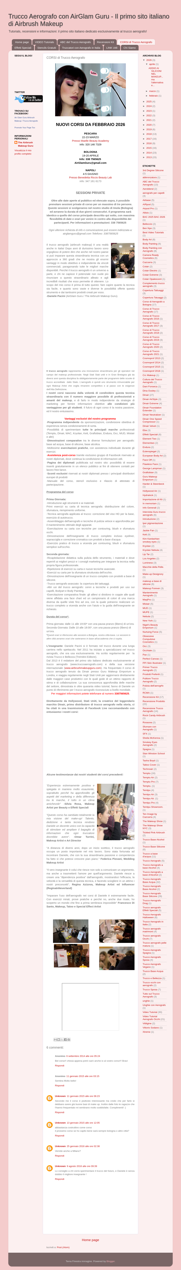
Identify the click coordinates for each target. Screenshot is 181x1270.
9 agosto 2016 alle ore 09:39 (82, 1166)
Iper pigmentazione (153, 523)
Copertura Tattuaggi (153, 290)
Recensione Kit (151, 697)
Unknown (60, 1096)
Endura (146, 447)
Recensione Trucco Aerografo (153, 709)
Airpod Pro (148, 208)
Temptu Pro (149, 781)
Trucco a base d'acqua (150, 855)
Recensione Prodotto (154, 701)
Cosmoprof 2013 (151, 358)
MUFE (146, 612)
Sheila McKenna (151, 738)
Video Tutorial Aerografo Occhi (151, 1018)
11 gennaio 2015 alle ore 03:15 (82, 1076)
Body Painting (150, 243)
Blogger (110, 1261)
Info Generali (149, 507)
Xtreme (146, 1032)
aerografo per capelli (153, 193)
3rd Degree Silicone (153, 170)
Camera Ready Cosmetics (151, 256)
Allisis (146, 212)
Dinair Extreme (150, 403)
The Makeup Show (153, 821)
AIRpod (147, 204)
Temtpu (146, 790)
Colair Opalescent (152, 279)
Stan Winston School (154, 753)
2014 (149, 152)
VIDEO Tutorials (44, 42)
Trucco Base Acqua (153, 971)
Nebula (146, 616)
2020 (149, 125)
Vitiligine (147, 1023)
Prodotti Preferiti (151, 674)
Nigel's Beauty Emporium (150, 626)
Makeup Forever (151, 588)
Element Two (149, 438)
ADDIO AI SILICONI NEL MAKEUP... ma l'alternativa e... (156, 77)
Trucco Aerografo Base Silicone (152, 895)
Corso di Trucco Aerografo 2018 (151, 331)
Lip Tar (146, 554)
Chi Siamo (130, 47)
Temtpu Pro (149, 802)
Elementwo (148, 443)
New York (148, 620)
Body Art (147, 239)
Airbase (147, 200)
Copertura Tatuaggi (153, 297)
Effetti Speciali (22, 47)
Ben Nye (147, 228)
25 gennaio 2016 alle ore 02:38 (83, 1146)
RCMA (146, 692)
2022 (149, 115)
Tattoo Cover (149, 764)
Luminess (148, 562)
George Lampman (152, 468)
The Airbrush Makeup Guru (25, 144)
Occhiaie (147, 650)
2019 (149, 129)
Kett (145, 534)
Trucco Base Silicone (154, 846)
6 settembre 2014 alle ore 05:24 (83, 1056)
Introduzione (149, 519)
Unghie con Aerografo (154, 1005)
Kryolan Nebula (151, 550)
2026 (149, 60)
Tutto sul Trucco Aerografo (151, 995)
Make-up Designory (153, 574)
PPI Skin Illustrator (152, 663)
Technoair (148, 769)
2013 (149, 157)
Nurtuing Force (150, 632)
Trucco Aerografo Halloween (152, 916)
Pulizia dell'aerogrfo (153, 685)
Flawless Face (150, 464)
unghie (146, 1001)
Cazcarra (147, 262)
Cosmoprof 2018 (151, 371)
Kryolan (147, 546)
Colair (146, 266)
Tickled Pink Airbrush (154, 832)
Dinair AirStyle (150, 399)
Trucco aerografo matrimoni (152, 930)
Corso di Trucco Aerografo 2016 (151, 317)
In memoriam (150, 503)
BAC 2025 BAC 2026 (154, 217)
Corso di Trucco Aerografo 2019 (151, 338)
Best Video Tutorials (153, 232)
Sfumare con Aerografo (149, 728)
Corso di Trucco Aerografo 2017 (151, 324)
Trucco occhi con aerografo (152, 984)
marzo (152, 91)
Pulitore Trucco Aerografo (151, 680)
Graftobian (148, 472)
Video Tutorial (150, 1012)
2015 (149, 148)
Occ (145, 646)
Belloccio (147, 224)
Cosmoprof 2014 (151, 362)
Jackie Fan (148, 530)
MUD (145, 608)
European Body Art (153, 455)
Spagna (147, 749)
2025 (149, 101)
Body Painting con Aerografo (152, 249)
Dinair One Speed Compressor (152, 420)
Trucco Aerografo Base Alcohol (152, 887)
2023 (149, 111)
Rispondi (59, 1065)
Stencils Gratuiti (46, 47)
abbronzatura (150, 177)
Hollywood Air (150, 491)
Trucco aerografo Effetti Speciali (152, 909)
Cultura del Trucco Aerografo (152, 381)
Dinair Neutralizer (152, 414)
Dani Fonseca (150, 386)
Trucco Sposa (150, 989)
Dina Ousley (149, 390)
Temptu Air (148, 777)
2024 (149, 106)
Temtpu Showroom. (153, 807)
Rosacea (147, 722)
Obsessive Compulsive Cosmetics (149, 639)
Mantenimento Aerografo (150, 594)
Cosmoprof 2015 (151, 366)
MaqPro (147, 599)
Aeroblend (148, 189)
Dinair (146, 395)
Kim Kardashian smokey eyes (151, 540)
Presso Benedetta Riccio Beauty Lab (90, 177)
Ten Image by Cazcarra (150, 815)
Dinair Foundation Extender (152, 409)
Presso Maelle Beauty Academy (90, 140)
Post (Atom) (63, 1247)
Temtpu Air (148, 794)
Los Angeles (149, 558)
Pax (145, 654)
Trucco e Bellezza (152, 978)
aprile (152, 64)
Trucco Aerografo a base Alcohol (153, 866)
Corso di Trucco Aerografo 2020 (151, 345)
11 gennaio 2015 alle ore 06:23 (83, 1096)
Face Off (147, 460)
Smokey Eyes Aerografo (150, 743)
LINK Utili (111, 47)
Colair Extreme (150, 274)
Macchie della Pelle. (153, 567)
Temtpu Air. (148, 798)
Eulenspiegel (149, 451)
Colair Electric (150, 270)
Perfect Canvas (151, 658)
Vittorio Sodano (151, 1027)
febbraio (154, 95)
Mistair (146, 604)
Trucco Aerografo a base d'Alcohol (153, 873)
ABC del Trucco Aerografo (75, 42)
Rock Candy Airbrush (154, 715)
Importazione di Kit (152, 499)
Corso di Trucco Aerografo (151, 310)
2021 (149, 120)
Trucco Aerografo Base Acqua (152, 880)
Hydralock (148, 495)
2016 (149, 143)
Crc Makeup (149, 375)
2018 (149, 134)
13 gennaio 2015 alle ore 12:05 (83, 1122)
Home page (22, 42)
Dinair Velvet (149, 426)
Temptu (146, 773)
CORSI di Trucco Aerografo (136, 42)
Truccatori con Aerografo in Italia (81, 47)
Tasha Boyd (149, 760)
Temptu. (147, 786)
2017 (149, 138)
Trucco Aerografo (152, 860)
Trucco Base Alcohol (153, 839)
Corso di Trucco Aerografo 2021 (151, 352)
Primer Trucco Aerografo (150, 668)
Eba (145, 430)
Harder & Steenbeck (153, 484)
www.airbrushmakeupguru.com (83, 668)
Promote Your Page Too (24, 128)
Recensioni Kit (105, 42)
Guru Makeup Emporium (150, 478)
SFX (145, 733)
